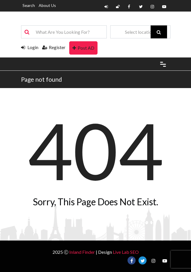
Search (29, 5)
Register (53, 47)
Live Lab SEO (126, 252)
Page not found (41, 79)
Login (29, 47)
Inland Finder (82, 252)
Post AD (83, 48)
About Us (47, 5)
